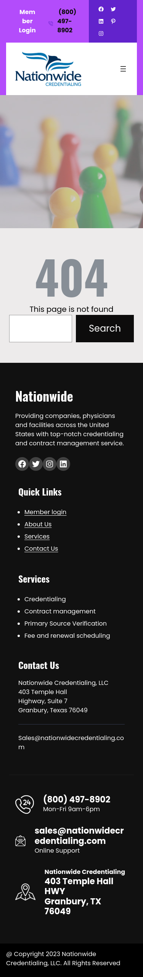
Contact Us (41, 548)
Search (105, 328)
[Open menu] (123, 68)
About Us (37, 524)
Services (37, 536)
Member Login (27, 21)
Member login (45, 512)
